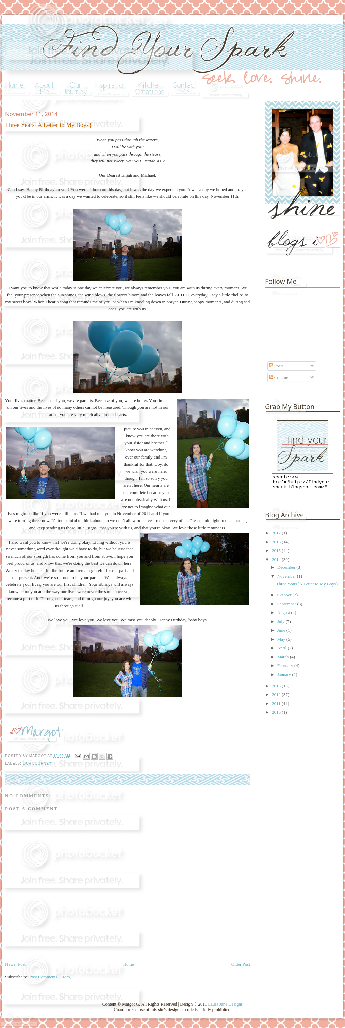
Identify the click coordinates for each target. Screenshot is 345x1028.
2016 (277, 544)
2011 (277, 706)
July (281, 624)
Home (128, 964)
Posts (276, 365)
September (287, 606)
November (287, 579)
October (285, 597)
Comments (281, 377)
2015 (277, 553)
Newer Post (15, 964)
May (281, 642)
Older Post (240, 964)
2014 (277, 562)
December (287, 570)
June (281, 633)
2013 (277, 688)
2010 (277, 715)
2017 (277, 536)
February (285, 668)
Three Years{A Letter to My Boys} (307, 587)
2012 (277, 697)
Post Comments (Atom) (51, 976)
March (283, 659)
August (284, 615)
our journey (37, 763)
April (282, 651)
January (284, 677)
